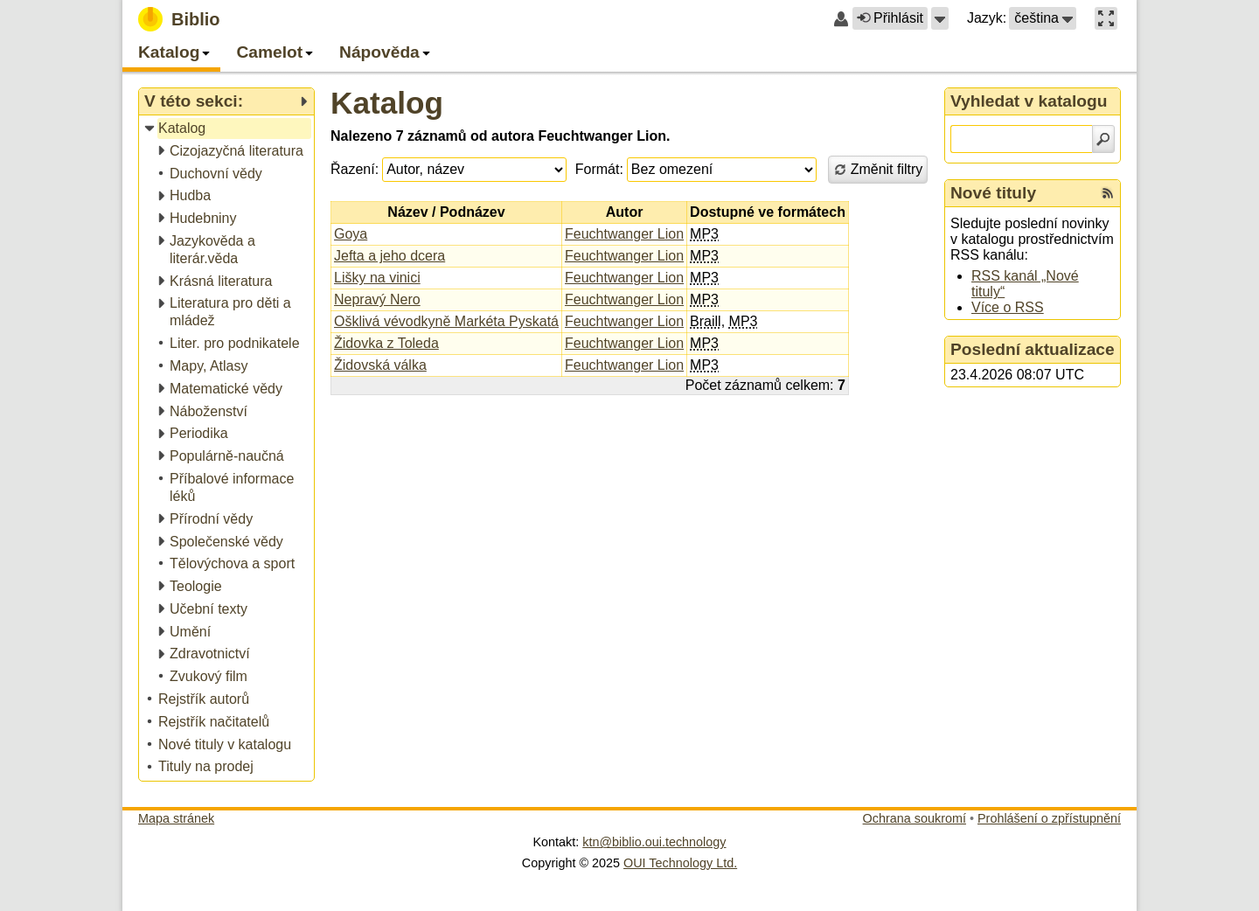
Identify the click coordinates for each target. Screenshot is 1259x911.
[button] (940, 18)
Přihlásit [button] (890, 17)
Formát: (599, 169)
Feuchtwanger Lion (624, 233)
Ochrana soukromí (914, 818)
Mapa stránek (176, 818)
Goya (350, 233)
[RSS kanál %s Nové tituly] (1108, 193)
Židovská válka (380, 365)
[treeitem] (227, 129)
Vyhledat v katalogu (1029, 101)
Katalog (386, 103)
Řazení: (354, 169)
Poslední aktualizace (1032, 349)
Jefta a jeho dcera (389, 255)
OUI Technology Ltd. (680, 863)
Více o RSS (1007, 307)
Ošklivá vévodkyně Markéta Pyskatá (446, 321)
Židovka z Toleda (386, 343)
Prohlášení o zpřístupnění (1049, 818)
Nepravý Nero (377, 299)
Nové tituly (993, 193)
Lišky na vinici (377, 277)
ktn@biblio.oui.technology (654, 842)
